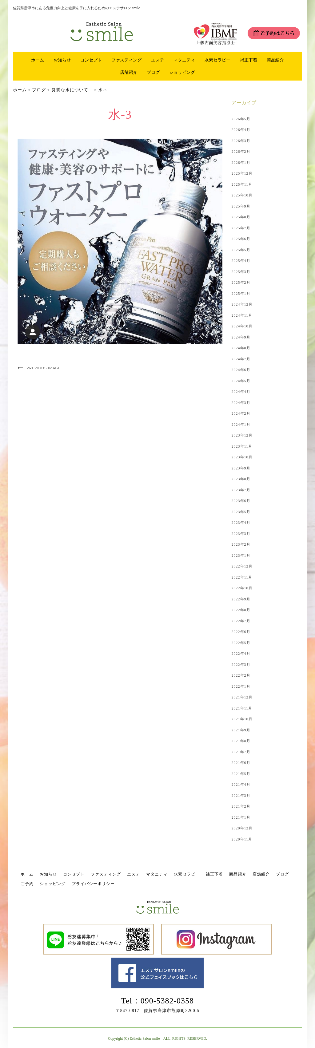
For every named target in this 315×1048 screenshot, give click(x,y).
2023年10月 (242, 457)
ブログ (153, 72)
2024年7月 (241, 359)
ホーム (37, 60)
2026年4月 (241, 130)
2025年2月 (241, 282)
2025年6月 (241, 239)
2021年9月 (241, 730)
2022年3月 (241, 664)
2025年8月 (241, 217)
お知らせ (62, 60)
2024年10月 (242, 326)
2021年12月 (242, 697)
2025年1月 (241, 293)
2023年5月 (241, 512)
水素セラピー (217, 60)
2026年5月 (241, 119)
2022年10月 (242, 588)
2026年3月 (241, 141)
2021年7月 (241, 752)
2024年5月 (241, 381)
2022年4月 (241, 653)
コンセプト (91, 60)
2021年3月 (241, 795)
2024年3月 (241, 403)
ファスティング (126, 60)
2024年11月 (242, 315)
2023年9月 (241, 468)
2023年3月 (241, 534)
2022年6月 (241, 632)
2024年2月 (241, 413)
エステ (157, 60)
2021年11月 (242, 708)
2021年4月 (241, 784)
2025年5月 (241, 250)
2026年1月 (241, 162)
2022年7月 (241, 621)
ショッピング (182, 72)
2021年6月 (241, 763)
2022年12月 (242, 566)
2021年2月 (241, 806)
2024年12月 (242, 304)
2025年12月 (242, 173)
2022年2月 (241, 675)
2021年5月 (241, 774)
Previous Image (43, 368)
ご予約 (27, 883)
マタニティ (184, 60)
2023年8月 (241, 479)
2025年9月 (241, 206)
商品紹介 (275, 60)
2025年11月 (242, 184)
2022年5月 (241, 643)
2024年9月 (241, 337)
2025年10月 (242, 195)
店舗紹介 (128, 72)
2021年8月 (241, 741)
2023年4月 (241, 522)
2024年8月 (241, 348)
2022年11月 (242, 577)
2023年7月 (241, 490)
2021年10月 (242, 719)
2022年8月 (241, 610)
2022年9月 (241, 599)
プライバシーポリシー (93, 883)
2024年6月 (241, 370)
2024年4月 (241, 392)
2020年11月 (242, 839)
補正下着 (248, 60)
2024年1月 (241, 424)
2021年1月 (241, 817)
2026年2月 (241, 151)
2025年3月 (241, 272)
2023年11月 (242, 446)
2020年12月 (242, 828)
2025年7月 (241, 228)
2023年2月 (241, 544)
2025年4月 (241, 261)
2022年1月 (241, 686)
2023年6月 (241, 501)
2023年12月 (242, 435)
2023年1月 (241, 555)
